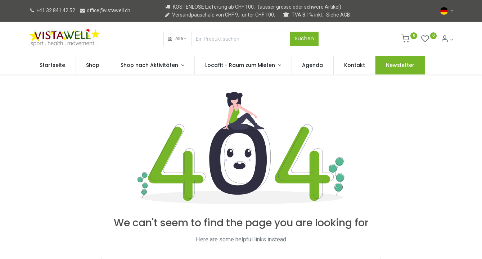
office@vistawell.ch (104, 10)
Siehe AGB (338, 15)
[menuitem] (52, 65)
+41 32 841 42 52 (52, 10)
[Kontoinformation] (447, 39)
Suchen (304, 38)
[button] (177, 39)
